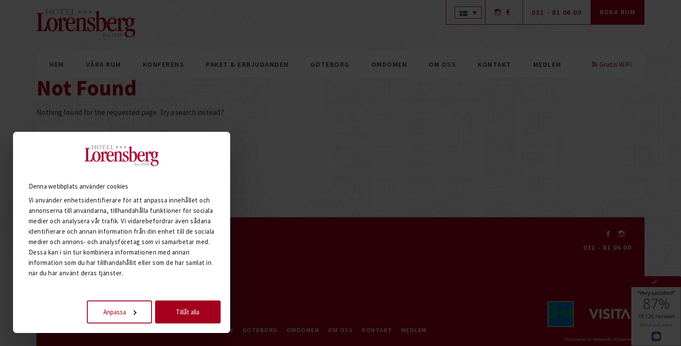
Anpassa (124, 308)
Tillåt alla (192, 308)
